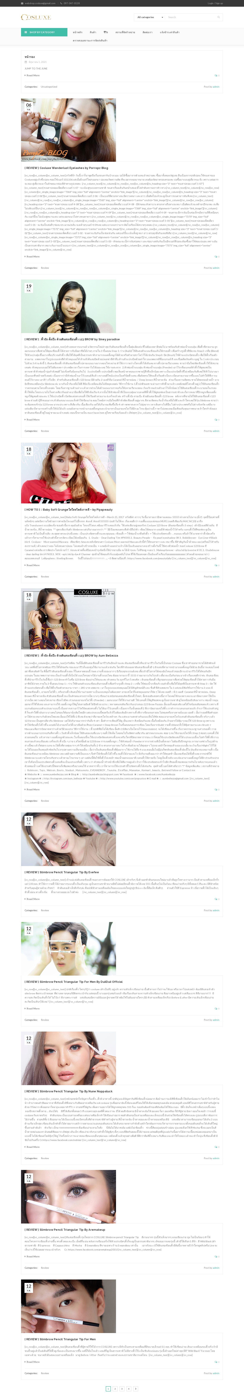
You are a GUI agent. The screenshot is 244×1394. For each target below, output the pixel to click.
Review (45, 267)
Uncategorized (49, 86)
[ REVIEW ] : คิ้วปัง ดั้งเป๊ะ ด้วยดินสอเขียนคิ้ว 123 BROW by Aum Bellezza (71, 655)
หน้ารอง (30, 57)
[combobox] (149, 17)
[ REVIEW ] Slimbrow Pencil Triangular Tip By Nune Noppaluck (68, 1091)
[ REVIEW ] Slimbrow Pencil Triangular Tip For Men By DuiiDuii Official (74, 981)
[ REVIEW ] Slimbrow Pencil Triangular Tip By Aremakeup (65, 1229)
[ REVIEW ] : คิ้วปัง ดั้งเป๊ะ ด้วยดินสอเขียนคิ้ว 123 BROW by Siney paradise (72, 339)
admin (216, 86)
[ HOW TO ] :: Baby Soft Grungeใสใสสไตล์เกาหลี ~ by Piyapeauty (69, 509)
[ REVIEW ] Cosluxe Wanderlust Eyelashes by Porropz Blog (66, 168)
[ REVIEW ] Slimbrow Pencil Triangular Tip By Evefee (62, 872)
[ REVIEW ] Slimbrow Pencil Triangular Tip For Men (60, 1339)
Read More (33, 75)
